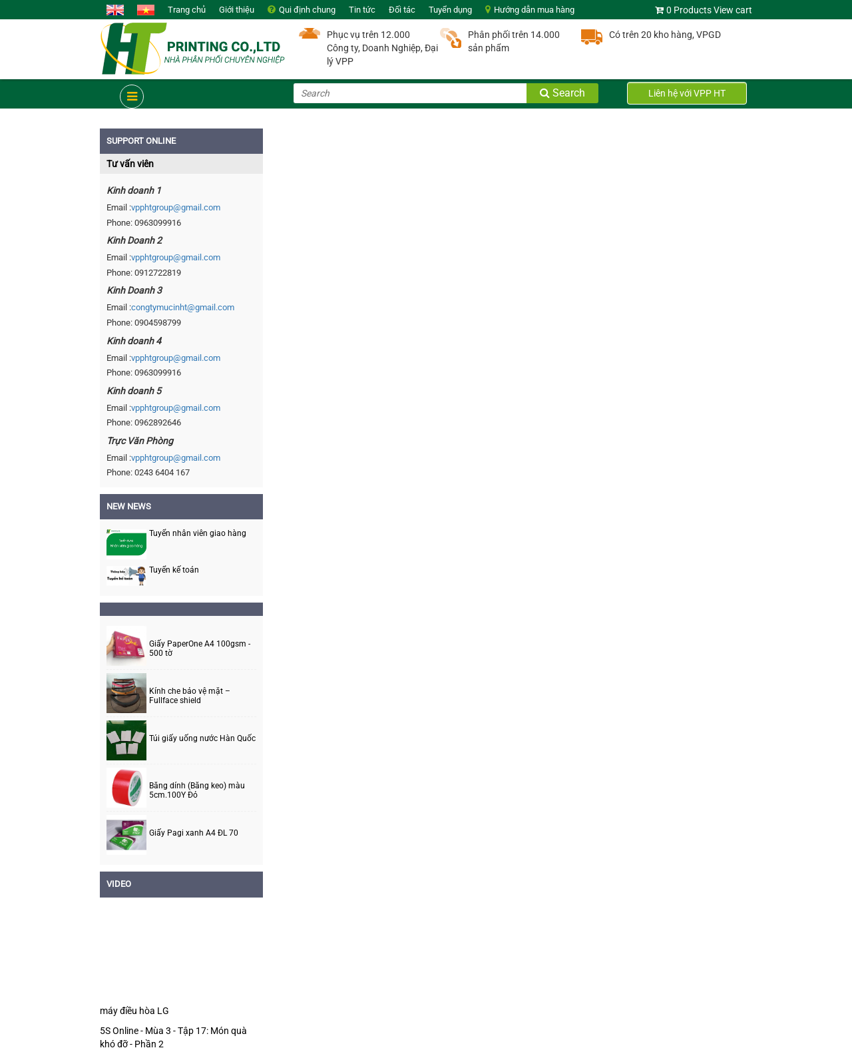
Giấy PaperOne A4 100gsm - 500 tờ (199, 648)
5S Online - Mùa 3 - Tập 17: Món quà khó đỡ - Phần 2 (173, 1037)
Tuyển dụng (450, 10)
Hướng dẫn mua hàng (534, 10)
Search (562, 93)
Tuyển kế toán (174, 570)
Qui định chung (307, 10)
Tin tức (362, 10)
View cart (733, 10)
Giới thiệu (236, 10)
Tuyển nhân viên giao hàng (197, 533)
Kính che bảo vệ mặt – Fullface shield (189, 695)
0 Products (689, 10)
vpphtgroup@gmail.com (175, 207)
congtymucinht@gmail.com (182, 307)
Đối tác (402, 10)
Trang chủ (187, 10)
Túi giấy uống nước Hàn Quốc (202, 738)
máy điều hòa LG (134, 1010)
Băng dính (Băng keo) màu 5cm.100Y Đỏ (197, 790)
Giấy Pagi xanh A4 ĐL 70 (193, 833)
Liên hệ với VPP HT (687, 93)
